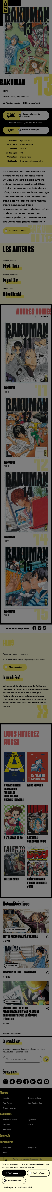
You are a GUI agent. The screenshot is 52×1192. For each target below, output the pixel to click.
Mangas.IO (32, 1148)
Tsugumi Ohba (22, 97)
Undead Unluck (34, 1098)
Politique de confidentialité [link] (18, 1187)
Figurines (31, 1120)
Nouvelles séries (10, 1120)
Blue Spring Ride (34, 1103)
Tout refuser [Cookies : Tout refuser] (39, 1173)
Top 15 (30, 1125)
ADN (5, 1153)
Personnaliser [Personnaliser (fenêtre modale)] (14, 1181)
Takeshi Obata (9, 97)
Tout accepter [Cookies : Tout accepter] (14, 1173)
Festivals (7, 1130)
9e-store (7, 1148)
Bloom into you (10, 1108)
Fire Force (7, 1103)
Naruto (6, 1098)
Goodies (6, 1125)
